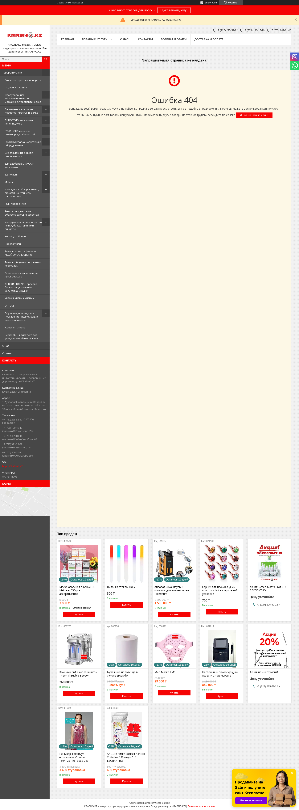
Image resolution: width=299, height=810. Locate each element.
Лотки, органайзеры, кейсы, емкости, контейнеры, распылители (22, 193)
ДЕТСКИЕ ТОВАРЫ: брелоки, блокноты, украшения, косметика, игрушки (21, 287)
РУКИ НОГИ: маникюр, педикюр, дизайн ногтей (20, 132)
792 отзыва (211, 2)
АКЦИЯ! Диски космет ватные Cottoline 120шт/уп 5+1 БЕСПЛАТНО (126, 757)
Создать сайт (64, 2)
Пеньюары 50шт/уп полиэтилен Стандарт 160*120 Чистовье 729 (73, 757)
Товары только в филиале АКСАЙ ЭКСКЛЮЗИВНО (20, 253)
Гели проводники (15, 203)
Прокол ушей (13, 244)
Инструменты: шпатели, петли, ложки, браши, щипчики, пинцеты (23, 225)
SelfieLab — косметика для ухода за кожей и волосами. (22, 336)
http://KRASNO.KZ (12, 466)
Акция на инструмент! (264, 672)
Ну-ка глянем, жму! (174, 10)
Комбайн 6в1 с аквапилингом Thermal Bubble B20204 (78, 673)
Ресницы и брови (15, 236)
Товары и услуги (12, 72)
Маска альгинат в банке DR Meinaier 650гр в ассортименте (77, 590)
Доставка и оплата (208, 39)
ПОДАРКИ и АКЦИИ (16, 87)
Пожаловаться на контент (201, 806)
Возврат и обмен (174, 39)
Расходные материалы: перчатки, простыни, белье (21, 111)
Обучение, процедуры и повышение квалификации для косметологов (21, 316)
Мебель (9, 182)
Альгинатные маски (256, 115)
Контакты (145, 39)
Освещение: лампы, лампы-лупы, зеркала (21, 274)
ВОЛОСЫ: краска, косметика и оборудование (23, 143)
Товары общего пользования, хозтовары (23, 263)
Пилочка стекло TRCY (121, 587)
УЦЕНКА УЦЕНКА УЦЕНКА (19, 298)
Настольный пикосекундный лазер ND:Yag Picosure (220, 673)
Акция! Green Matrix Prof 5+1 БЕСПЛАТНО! (268, 588)
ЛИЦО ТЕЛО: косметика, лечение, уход (19, 121)
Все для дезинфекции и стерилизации (19, 154)
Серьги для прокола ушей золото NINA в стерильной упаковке (219, 590)
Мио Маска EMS (164, 672)
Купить (79, 614)
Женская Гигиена (15, 327)
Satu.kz (166, 803)
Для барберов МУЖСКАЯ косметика (19, 165)
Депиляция (11, 174)
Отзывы (7, 353)
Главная (67, 39)
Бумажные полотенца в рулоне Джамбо (122, 673)
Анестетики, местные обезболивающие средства (22, 212)
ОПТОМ (9, 305)
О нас (5, 346)
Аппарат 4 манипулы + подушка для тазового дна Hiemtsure (171, 590)
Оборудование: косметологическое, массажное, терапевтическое (23, 98)
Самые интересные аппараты (23, 80)
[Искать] (46, 59)
